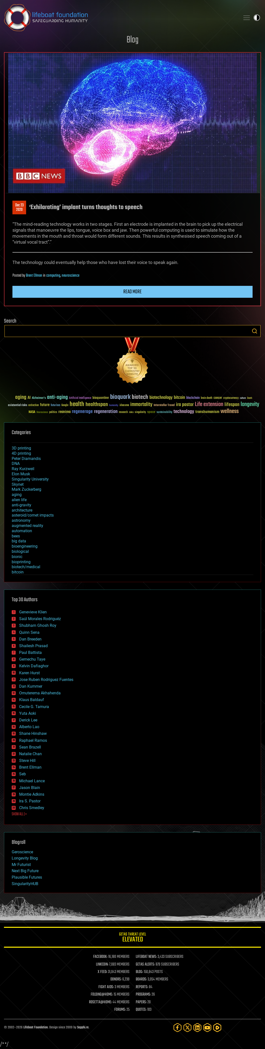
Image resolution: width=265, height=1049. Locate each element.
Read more (132, 292)
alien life (19, 499)
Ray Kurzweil (23, 468)
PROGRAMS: (143, 994)
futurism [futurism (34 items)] (55, 405)
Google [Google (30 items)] (64, 405)
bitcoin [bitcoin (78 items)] (179, 397)
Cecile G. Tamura (34, 706)
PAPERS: (141, 1002)
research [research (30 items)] (123, 412)
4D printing (21, 453)
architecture (22, 510)
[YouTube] (207, 1027)
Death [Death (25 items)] (249, 398)
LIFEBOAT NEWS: (146, 957)
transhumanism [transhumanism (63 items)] (207, 412)
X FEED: (102, 972)
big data (19, 541)
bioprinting (21, 562)
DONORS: (116, 979)
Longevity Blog (25, 858)
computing (53, 275)
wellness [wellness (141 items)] (230, 411)
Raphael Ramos (33, 740)
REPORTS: (142, 987)
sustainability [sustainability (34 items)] (164, 412)
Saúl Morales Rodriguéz (40, 618)
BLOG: (139, 972)
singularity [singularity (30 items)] (140, 412)
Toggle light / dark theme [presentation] (257, 17)
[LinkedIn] (197, 1027)
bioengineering (25, 546)
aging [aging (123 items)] (20, 397)
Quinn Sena (29, 632)
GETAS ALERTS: (145, 964)
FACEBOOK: (100, 957)
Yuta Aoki (27, 713)
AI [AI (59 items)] (29, 398)
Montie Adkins (31, 794)
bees (16, 536)
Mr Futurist (21, 864)
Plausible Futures (27, 877)
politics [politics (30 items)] (53, 412)
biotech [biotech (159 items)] (140, 397)
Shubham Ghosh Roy (37, 625)
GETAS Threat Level (132, 938)
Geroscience (22, 852)
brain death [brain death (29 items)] (206, 398)
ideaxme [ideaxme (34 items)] (124, 405)
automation (22, 530)
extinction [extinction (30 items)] (33, 405)
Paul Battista (30, 652)
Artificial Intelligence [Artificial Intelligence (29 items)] (80, 398)
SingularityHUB (25, 883)
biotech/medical (26, 566)
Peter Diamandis (26, 458)
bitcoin (18, 572)
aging (17, 494)
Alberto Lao (29, 726)
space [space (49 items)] (151, 412)
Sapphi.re (82, 1027)
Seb (22, 774)
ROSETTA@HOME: (100, 1002)
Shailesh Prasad (33, 645)
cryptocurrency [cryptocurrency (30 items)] (231, 398)
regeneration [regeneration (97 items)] (106, 411)
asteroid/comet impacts (33, 515)
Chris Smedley (31, 807)
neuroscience (70, 275)
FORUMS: (120, 1010)
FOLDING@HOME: (102, 994)
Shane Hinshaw (33, 733)
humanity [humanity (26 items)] (113, 405)
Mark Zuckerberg (26, 489)
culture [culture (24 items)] (243, 398)
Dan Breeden (30, 639)
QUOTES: (141, 1010)
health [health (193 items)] (77, 404)
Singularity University (30, 479)
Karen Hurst (29, 673)
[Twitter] (187, 1027)
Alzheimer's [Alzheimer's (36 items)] (39, 398)
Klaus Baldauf (31, 699)
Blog (132, 40)
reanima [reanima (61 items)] (64, 412)
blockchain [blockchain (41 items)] (193, 398)
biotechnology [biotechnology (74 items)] (161, 397)
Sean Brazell (30, 747)
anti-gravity (21, 505)
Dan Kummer (30, 686)
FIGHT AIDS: (106, 987)
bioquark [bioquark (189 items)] (120, 397)
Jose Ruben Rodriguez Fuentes (46, 679)
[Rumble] (217, 1027)
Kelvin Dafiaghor (33, 666)
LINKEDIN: (102, 964)
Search (255, 331)
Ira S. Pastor (30, 801)
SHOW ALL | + (19, 814)
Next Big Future (25, 870)
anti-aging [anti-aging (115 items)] (57, 397)
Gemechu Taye (32, 659)
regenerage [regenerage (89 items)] (82, 411)
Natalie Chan (30, 753)
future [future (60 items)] (44, 405)
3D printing (21, 448)
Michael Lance (32, 781)
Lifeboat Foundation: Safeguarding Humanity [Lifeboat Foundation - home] (120, 17)
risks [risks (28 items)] (131, 412)
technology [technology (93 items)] (184, 412)
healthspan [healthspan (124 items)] (97, 405)
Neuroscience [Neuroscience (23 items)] (42, 412)
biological (20, 551)
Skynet (18, 484)
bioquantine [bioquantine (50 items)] (100, 398)
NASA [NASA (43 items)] (32, 412)
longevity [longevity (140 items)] (250, 404)
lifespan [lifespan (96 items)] (231, 405)
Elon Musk (21, 474)
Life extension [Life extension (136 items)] (209, 404)
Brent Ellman (34, 275)
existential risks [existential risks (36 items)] (17, 405)
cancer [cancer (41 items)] (218, 398)
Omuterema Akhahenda (40, 693)
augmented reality (27, 525)
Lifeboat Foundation (35, 1027)
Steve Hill (27, 760)
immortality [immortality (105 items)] (141, 405)
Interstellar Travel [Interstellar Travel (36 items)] (164, 405)
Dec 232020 (19, 207)
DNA (16, 463)
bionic (17, 556)
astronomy (21, 520)
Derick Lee (28, 720)
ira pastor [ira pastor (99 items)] (185, 405)
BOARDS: (141, 979)
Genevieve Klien (33, 612)
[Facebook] (177, 1027)
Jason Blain (29, 787)
